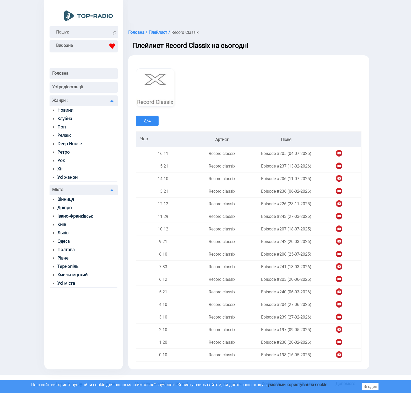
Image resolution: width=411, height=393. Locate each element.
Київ (61, 224)
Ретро (63, 152)
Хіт (60, 169)
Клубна (64, 118)
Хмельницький (72, 275)
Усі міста (66, 283)
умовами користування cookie (297, 384)
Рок (61, 160)
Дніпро (64, 208)
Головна (60, 73)
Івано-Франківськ (75, 216)
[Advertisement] (248, 13)
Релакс (64, 135)
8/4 (147, 121)
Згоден (370, 386)
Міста (59, 189)
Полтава (66, 249)
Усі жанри (67, 177)
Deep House (69, 144)
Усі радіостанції (67, 86)
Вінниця (65, 199)
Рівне (62, 258)
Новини (65, 110)
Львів (62, 233)
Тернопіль (67, 266)
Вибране (87, 46)
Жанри (60, 100)
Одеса (63, 241)
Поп (61, 127)
